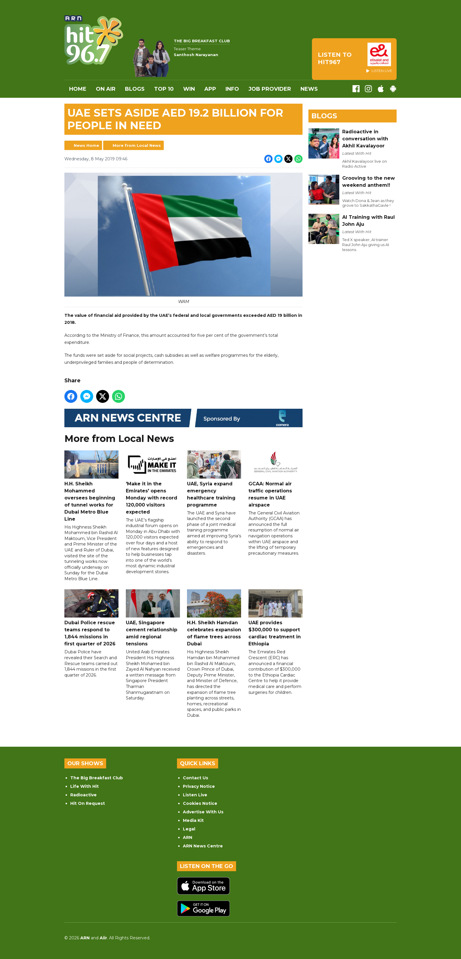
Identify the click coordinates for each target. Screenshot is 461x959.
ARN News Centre (203, 846)
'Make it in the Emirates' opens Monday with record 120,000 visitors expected (153, 482)
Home (77, 89)
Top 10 (164, 89)
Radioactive (83, 795)
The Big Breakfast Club (96, 777)
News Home (86, 145)
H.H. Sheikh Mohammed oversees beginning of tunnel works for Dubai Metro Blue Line (91, 486)
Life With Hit (84, 786)
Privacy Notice (199, 786)
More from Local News (137, 145)
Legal (189, 829)
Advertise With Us (203, 812)
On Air (106, 89)
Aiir (103, 938)
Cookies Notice (200, 803)
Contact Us (195, 777)
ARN (187, 837)
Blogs (135, 89)
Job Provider (269, 89)
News (309, 89)
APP (210, 89)
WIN (189, 89)
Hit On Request (87, 803)
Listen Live (195, 795)
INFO (232, 89)
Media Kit (193, 820)
